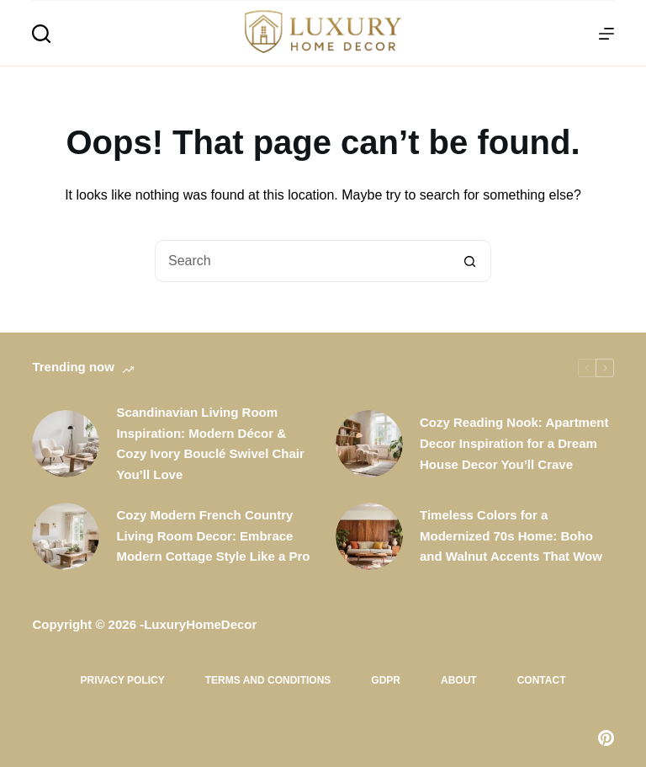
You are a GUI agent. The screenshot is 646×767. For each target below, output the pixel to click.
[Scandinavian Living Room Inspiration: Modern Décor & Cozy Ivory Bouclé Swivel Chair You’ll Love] (65, 443)
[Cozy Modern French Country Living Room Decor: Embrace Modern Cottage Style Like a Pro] (65, 536)
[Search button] (470, 261)
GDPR (385, 680)
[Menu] (606, 33)
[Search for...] (302, 261)
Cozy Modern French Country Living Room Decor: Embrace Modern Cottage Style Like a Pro (213, 536)
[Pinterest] (606, 738)
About (459, 680)
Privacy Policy (123, 680)
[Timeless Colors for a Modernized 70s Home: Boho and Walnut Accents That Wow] (369, 536)
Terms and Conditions (268, 680)
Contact (541, 680)
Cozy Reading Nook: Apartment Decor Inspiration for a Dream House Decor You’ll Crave (514, 443)
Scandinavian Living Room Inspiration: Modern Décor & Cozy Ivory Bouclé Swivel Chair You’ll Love (210, 443)
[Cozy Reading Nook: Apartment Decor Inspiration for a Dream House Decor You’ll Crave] (369, 443)
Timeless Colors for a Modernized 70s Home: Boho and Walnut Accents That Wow (511, 536)
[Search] (41, 33)
